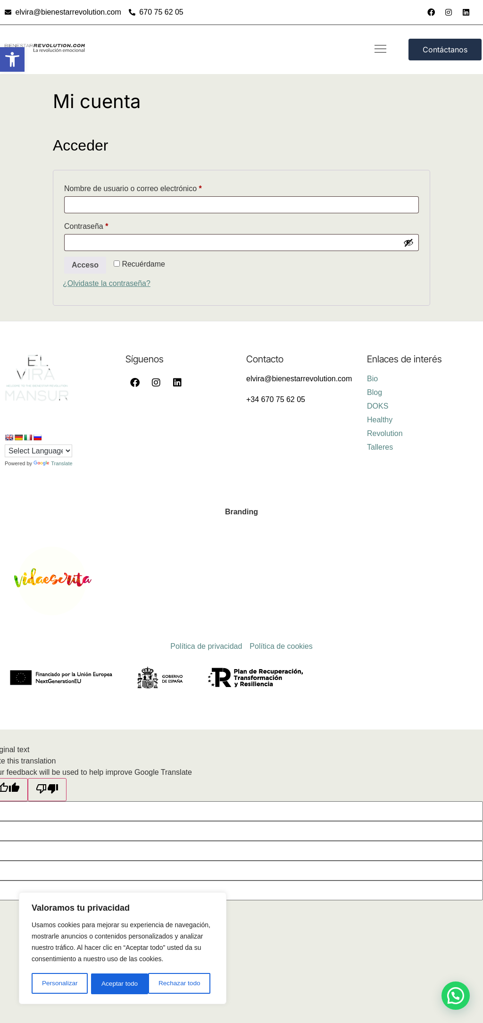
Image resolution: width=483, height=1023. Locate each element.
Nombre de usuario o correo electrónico (151, 187)
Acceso (85, 265)
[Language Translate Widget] (38, 450)
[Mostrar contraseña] (408, 242)
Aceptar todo (185, 984)
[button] (12, 59)
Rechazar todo (122, 984)
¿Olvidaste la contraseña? (106, 283)
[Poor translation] (47, 789)
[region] (122, 949)
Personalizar (59, 984)
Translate (52, 463)
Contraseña (104, 224)
